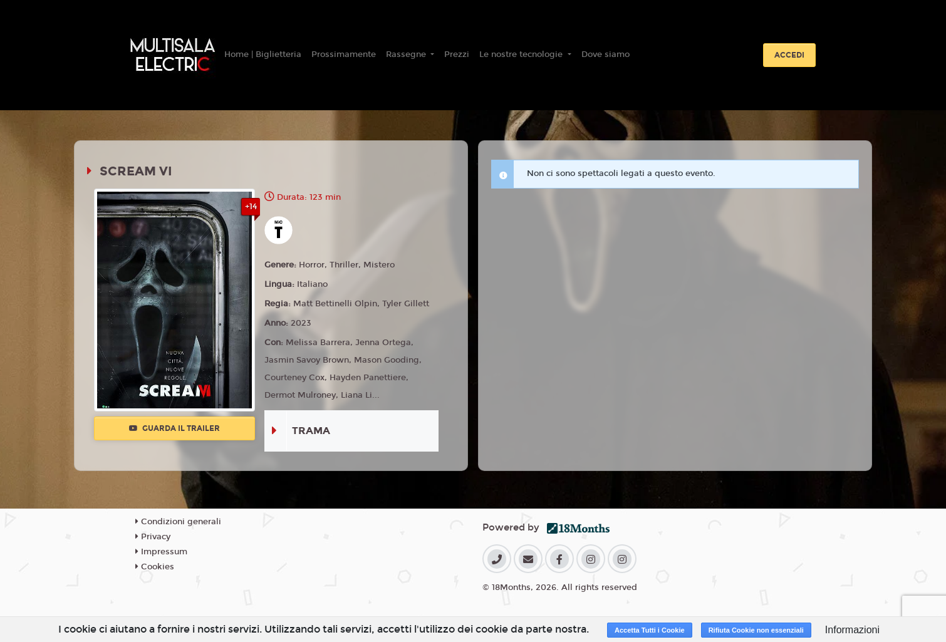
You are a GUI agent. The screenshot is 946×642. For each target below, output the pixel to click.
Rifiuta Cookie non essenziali (756, 630)
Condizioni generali (178, 522)
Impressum (161, 552)
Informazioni (852, 629)
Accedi (789, 55)
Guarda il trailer (174, 428)
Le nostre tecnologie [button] (522, 54)
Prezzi (456, 54)
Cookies (154, 567)
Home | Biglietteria (262, 54)
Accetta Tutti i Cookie (650, 630)
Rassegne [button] (407, 54)
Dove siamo (605, 54)
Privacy (152, 537)
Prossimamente (343, 54)
